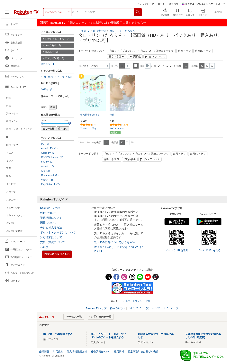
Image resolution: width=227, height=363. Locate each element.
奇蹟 (112, 114)
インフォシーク (146, 3)
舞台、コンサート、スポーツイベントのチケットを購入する (108, 336)
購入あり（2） (52, 52)
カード (161, 3)
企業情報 (44, 351)
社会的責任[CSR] (100, 351)
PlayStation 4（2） (51, 184)
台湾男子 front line (89, 114)
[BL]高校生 (135, 56)
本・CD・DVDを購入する (58, 334)
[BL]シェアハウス (155, 56)
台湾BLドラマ (203, 51)
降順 (127, 66)
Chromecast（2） (50, 175)
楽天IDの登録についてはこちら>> (114, 242)
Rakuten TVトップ (96, 308)
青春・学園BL (117, 56)
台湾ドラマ (184, 51)
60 (206, 65)
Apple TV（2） (49, 153)
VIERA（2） (47, 179)
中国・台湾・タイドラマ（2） (57, 76)
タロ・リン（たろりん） (124, 30)
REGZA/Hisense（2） (52, 157)
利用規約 (58, 351)
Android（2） (48, 166)
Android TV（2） (50, 148)
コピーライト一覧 (138, 308)
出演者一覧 (99, 30)
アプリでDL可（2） (55, 58)
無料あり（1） (49, 63)
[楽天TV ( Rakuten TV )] (26, 12)
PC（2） (45, 144)
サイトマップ (170, 308)
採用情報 (119, 351)
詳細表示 (147, 66)
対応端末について (51, 237)
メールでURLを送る (176, 250)
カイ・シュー (117, 128)
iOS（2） (46, 170)
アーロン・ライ (88, 128)
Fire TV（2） (48, 161)
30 (201, 65)
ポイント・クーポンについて (58, 232)
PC (148, 301)
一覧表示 (136, 66)
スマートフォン (134, 301)
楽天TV (85, 30)
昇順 (122, 66)
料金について (48, 212)
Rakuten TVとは (50, 207)
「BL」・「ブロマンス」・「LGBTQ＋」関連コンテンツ (141, 51)
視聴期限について (51, 217)
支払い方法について (52, 242)
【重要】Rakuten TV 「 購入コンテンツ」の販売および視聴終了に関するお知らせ (92, 22)
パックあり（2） (53, 45)
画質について (48, 222)
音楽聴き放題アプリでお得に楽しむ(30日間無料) (203, 336)
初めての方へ (117, 308)
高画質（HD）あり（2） (57, 39)
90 (212, 65)
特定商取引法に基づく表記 (143, 351)
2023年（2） (48, 89)
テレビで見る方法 (51, 227)
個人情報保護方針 (77, 351)
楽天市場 (173, 3)
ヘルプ (44, 247)
